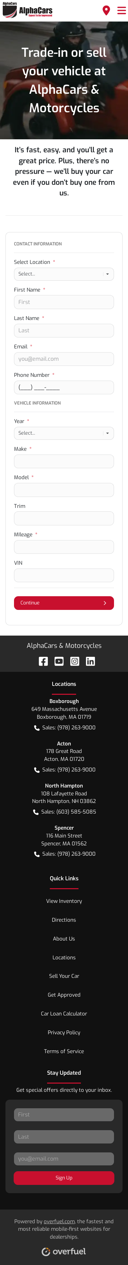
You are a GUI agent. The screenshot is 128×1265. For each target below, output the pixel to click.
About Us (64, 938)
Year (21, 421)
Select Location (34, 262)
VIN (18, 563)
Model (24, 477)
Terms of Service (64, 1051)
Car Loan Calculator (64, 1013)
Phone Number (34, 375)
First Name (29, 289)
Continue (64, 602)
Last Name (29, 318)
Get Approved (64, 995)
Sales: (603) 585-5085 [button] (64, 812)
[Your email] (64, 359)
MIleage (26, 534)
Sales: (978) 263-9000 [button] (65, 728)
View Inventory (64, 901)
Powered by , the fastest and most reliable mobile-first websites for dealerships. (64, 1235)
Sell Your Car (64, 976)
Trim (19, 506)
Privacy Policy (64, 1032)
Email (23, 346)
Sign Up (64, 1178)
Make (23, 449)
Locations (64, 957)
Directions (64, 920)
